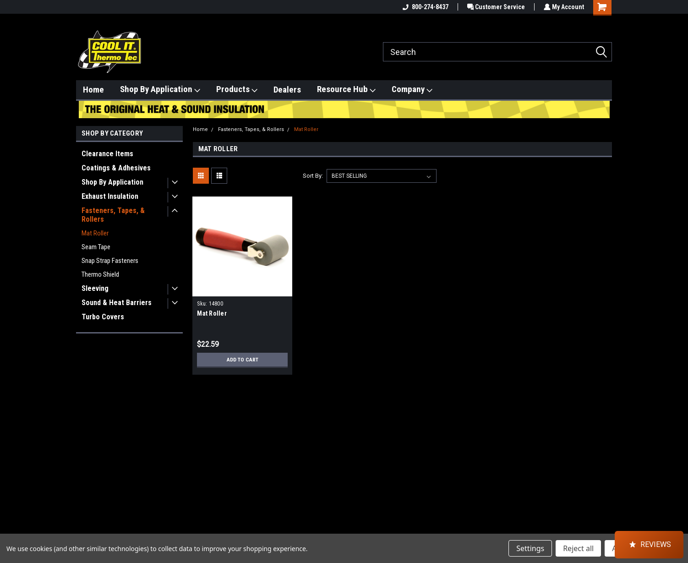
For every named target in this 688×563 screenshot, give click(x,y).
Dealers (287, 89)
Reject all (578, 548)
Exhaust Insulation (110, 196)
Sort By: (313, 175)
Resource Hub (346, 89)
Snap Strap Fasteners (110, 261)
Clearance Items (107, 153)
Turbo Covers (103, 316)
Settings (530, 548)
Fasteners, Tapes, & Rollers (113, 215)
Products (236, 89)
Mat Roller (95, 233)
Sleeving (95, 288)
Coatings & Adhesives (116, 168)
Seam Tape (96, 247)
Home (93, 89)
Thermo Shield (100, 274)
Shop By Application (160, 89)
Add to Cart (242, 359)
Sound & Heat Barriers (117, 302)
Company (412, 89)
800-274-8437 (423, 7)
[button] (649, 544)
